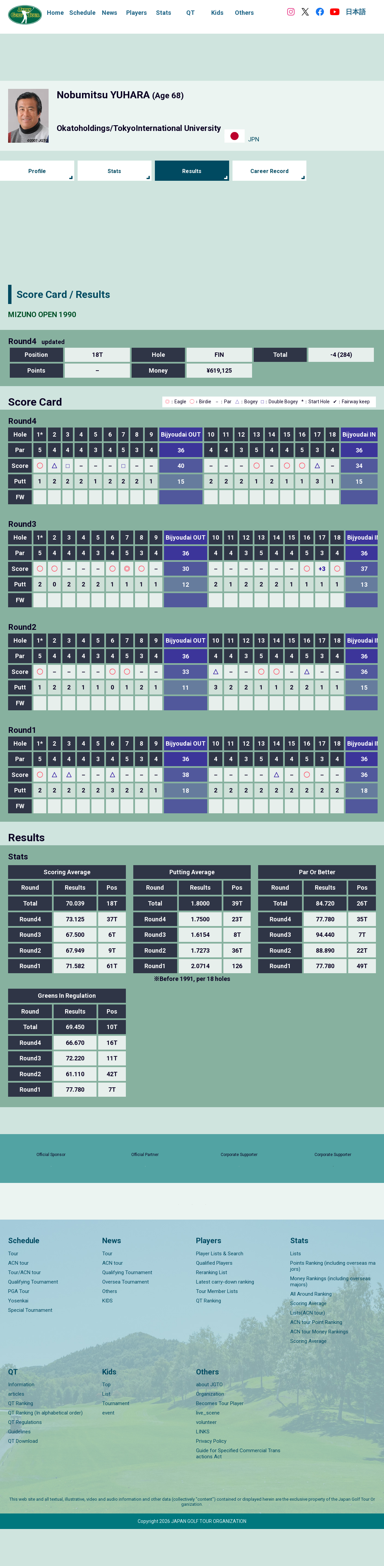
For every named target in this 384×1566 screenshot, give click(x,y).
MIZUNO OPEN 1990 (54, 313)
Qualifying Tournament (33, 1319)
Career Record (269, 171)
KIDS (107, 1337)
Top (106, 1422)
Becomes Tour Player (220, 1440)
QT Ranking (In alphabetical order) (45, 1450)
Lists (295, 1290)
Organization (210, 1431)
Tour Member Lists (217, 1328)
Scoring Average (308, 1340)
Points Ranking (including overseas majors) (333, 1303)
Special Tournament (30, 1347)
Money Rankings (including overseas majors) (330, 1318)
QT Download (23, 1478)
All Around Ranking (311, 1331)
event (108, 1450)
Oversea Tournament (125, 1319)
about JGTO (209, 1422)
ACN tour (18, 1300)
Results (192, 171)
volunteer (206, 1459)
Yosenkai (18, 1337)
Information (21, 1422)
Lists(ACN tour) (307, 1350)
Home (55, 12)
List (106, 1431)
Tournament (115, 1440)
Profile (37, 171)
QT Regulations (25, 1459)
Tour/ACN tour (24, 1309)
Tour (13, 1290)
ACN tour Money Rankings (319, 1368)
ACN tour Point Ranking (316, 1359)
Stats (114, 171)
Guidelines (19, 1469)
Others (109, 1328)
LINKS (203, 1469)
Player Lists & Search (219, 1290)
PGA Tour (18, 1328)
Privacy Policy (211, 1478)
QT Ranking (208, 1337)
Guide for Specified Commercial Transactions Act (238, 1491)
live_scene (208, 1450)
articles (16, 1431)
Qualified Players (214, 1300)
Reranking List (211, 1309)
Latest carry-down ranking (225, 1319)
